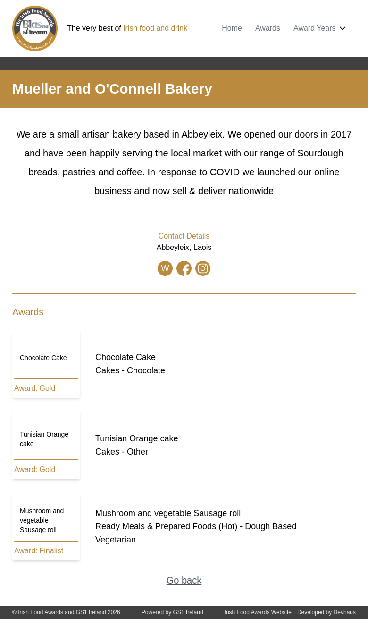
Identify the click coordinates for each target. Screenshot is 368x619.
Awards (267, 28)
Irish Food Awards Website (258, 612)
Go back (184, 580)
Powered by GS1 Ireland (172, 612)
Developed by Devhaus (326, 612)
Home (232, 28)
